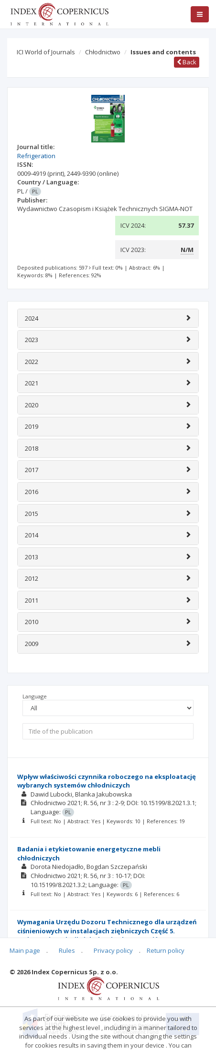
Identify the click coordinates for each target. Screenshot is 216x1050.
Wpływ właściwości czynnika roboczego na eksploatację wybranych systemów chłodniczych (106, 781)
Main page (25, 950)
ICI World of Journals (46, 52)
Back (186, 62)
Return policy (165, 950)
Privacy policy (113, 950)
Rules (67, 950)
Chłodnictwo (102, 52)
